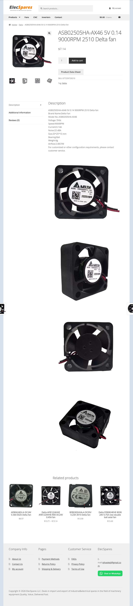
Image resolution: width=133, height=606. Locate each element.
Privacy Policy (77, 564)
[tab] (26, 105)
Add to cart (77, 60)
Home (14, 24)
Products (13, 17)
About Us (16, 559)
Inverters (46, 17)
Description (14, 104)
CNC (35, 17)
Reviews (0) (14, 120)
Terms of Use (77, 569)
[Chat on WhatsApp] (110, 573)
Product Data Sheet (71, 72)
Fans (27, 17)
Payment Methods (50, 559)
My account (116, 8)
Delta (64, 83)
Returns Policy (49, 564)
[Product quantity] (62, 61)
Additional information (20, 112)
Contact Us (17, 564)
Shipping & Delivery (51, 569)
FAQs (73, 559)
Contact (58, 17)
